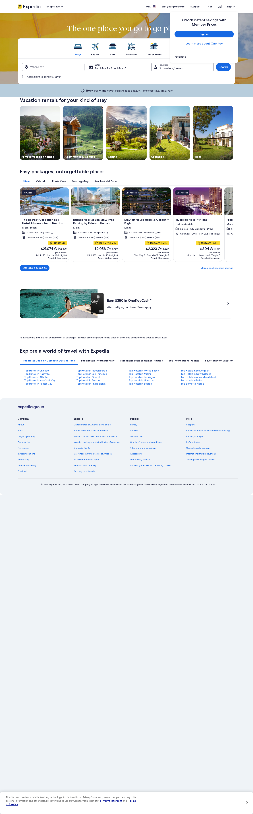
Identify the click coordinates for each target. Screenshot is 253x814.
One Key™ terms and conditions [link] (145, 442)
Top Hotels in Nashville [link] (37, 373)
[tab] (78, 48)
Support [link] (190, 424)
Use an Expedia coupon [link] (198, 448)
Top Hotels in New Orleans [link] (196, 373)
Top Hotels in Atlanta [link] (35, 377)
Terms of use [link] (136, 436)
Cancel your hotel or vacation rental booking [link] (208, 430)
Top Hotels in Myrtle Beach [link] (144, 370)
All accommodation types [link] (86, 459)
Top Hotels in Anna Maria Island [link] (198, 377)
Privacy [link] (133, 424)
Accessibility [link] (136, 453)
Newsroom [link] (23, 448)
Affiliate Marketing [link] (27, 465)
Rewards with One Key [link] (85, 465)
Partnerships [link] (24, 442)
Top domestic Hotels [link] (192, 383)
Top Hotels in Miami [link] (140, 373)
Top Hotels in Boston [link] (88, 380)
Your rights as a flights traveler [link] (200, 459)
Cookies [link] (134, 430)
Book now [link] (167, 90)
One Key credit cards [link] (84, 471)
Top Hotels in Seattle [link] (140, 383)
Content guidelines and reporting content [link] (150, 465)
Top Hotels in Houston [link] (141, 380)
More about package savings (216, 268)
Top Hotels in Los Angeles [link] (195, 370)
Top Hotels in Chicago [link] (36, 370)
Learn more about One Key (204, 43)
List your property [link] (26, 436)
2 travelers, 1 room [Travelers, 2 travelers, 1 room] (171, 68)
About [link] (21, 424)
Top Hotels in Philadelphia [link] (90, 383)
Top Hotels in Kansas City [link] (38, 383)
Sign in (231, 6)
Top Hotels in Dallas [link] (192, 380)
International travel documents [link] (201, 453)
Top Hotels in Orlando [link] (88, 377)
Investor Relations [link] (26, 453)
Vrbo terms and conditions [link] (143, 448)
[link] (204, 56)
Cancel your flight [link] (195, 436)
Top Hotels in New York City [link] (39, 380)
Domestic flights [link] (82, 448)
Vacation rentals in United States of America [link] (95, 436)
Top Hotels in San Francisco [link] (91, 373)
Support (195, 6)
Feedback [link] (23, 471)
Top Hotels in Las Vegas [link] (142, 377)
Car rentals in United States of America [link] (93, 453)
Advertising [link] (23, 459)
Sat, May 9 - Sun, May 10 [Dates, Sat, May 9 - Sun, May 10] (110, 68)
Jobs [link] (20, 430)
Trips (209, 6)
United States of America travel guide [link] (92, 424)
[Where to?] (53, 67)
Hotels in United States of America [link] (91, 430)
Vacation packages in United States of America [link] (96, 442)
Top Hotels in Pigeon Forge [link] (91, 370)
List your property (173, 6)
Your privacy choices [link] (140, 459)
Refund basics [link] (193, 442)
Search (223, 67)
